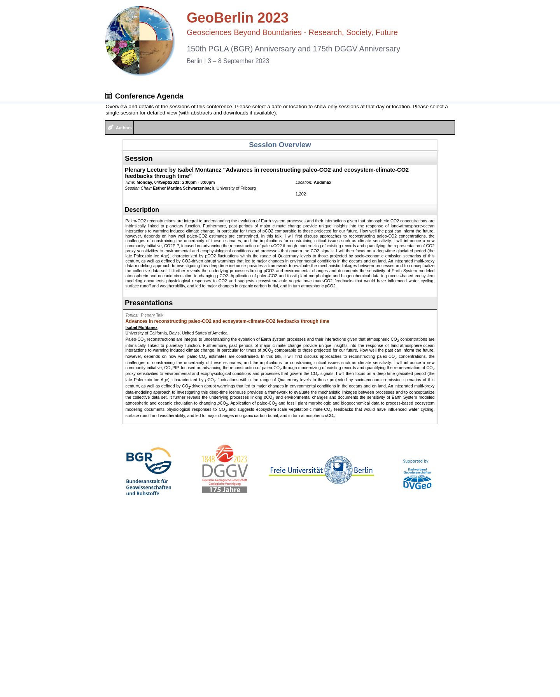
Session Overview (280, 145)
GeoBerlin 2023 (238, 18)
